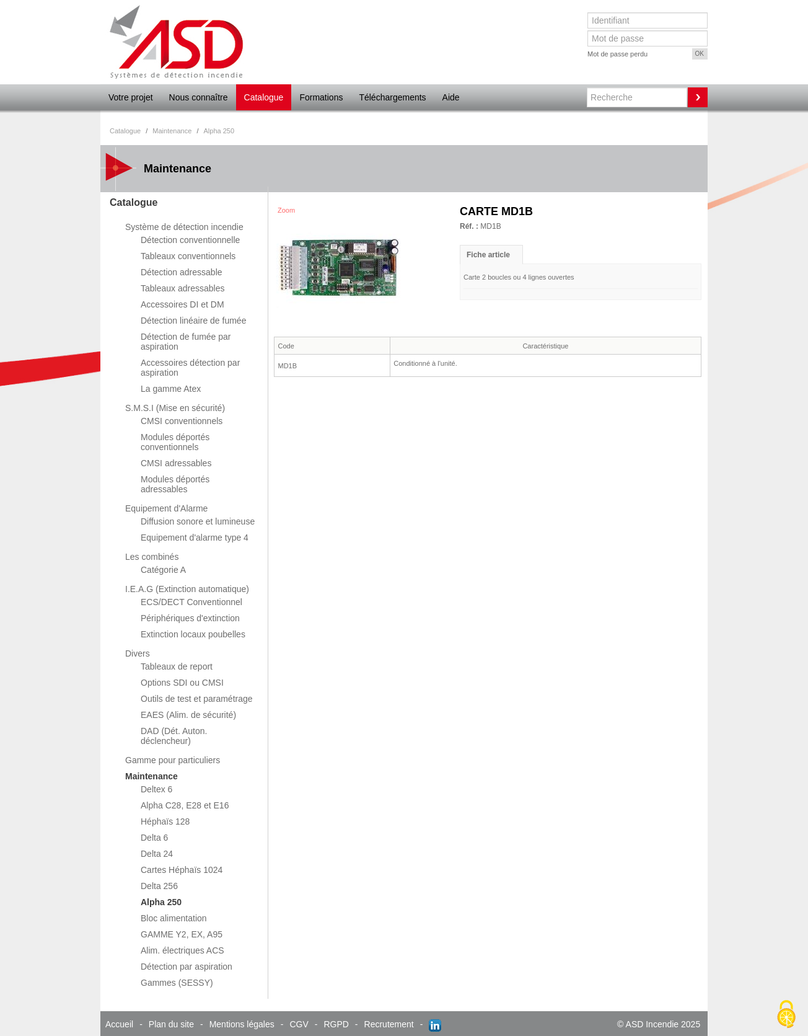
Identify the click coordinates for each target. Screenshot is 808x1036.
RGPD (335, 1024)
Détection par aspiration (186, 967)
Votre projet (130, 97)
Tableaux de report (177, 666)
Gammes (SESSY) (177, 983)
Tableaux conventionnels (188, 256)
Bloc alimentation (174, 918)
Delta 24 (157, 854)
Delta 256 (159, 886)
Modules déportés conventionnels (175, 442)
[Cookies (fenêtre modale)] (786, 1015)
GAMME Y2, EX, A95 (181, 934)
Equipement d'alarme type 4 (194, 537)
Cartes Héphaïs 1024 (181, 870)
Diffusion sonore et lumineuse (198, 521)
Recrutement (389, 1024)
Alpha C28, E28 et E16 (185, 805)
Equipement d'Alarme (166, 508)
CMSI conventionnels (181, 421)
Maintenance (151, 776)
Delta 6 (154, 838)
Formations (321, 97)
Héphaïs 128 (165, 821)
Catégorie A (163, 570)
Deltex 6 (156, 789)
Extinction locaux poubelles (193, 634)
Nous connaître (198, 97)
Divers (137, 653)
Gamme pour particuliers (172, 760)
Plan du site (171, 1024)
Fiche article (488, 254)
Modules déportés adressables (175, 484)
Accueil (119, 1024)
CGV (298, 1024)
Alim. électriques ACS (182, 950)
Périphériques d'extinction (190, 618)
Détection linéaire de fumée (193, 320)
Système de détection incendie (184, 227)
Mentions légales (241, 1024)
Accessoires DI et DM (182, 304)
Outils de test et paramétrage (197, 699)
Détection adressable (181, 272)
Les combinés (151, 557)
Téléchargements (392, 97)
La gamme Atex (171, 389)
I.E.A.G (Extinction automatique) (187, 589)
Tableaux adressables (182, 288)
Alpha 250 (161, 902)
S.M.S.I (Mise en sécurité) (175, 408)
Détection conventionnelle (190, 240)
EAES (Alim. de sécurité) (188, 715)
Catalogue (264, 97)
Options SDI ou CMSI (182, 683)
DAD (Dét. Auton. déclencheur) (174, 736)
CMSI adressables (176, 463)
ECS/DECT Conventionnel (191, 602)
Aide (451, 97)
